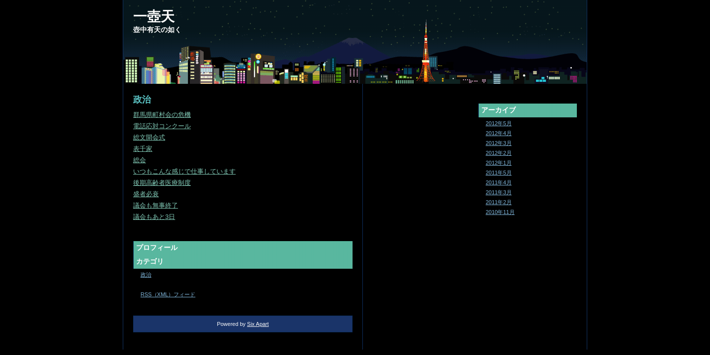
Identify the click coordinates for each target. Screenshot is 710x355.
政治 (146, 275)
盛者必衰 (146, 194)
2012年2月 (499, 153)
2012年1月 (499, 163)
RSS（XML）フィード (168, 294)
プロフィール (157, 247)
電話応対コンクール (162, 126)
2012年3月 (499, 143)
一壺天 (154, 16)
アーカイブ (498, 110)
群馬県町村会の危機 (162, 114)
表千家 (142, 148)
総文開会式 (149, 137)
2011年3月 (499, 192)
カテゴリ (150, 261)
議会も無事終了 (155, 205)
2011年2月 (499, 202)
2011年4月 (499, 182)
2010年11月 (500, 212)
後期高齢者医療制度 (162, 182)
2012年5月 (499, 123)
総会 (139, 160)
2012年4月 (499, 133)
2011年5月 (499, 173)
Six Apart (258, 324)
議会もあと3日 (154, 216)
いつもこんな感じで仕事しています (184, 171)
